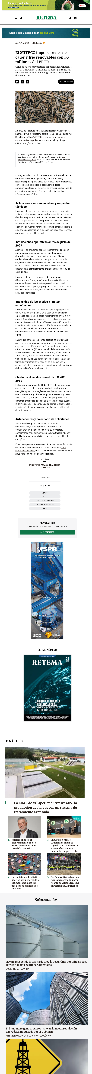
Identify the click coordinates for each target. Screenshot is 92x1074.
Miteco (45, 493)
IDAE (45, 497)
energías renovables (45, 505)
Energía (38, 42)
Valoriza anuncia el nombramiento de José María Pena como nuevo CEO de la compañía (26, 843)
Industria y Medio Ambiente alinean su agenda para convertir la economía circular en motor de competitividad (64, 844)
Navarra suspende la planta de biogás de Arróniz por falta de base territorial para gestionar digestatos (46, 963)
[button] (17, 82)
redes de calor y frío (45, 501)
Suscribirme (47, 532)
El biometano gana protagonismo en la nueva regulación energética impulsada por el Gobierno (41, 1030)
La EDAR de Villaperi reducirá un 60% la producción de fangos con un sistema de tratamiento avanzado (48, 807)
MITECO (38, 137)
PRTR (45, 508)
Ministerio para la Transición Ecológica (28, 1035)
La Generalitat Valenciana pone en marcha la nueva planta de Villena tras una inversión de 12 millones (63, 880)
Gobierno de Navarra (17, 968)
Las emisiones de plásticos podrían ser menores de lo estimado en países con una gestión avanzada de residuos (26, 880)
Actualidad (22, 42)
